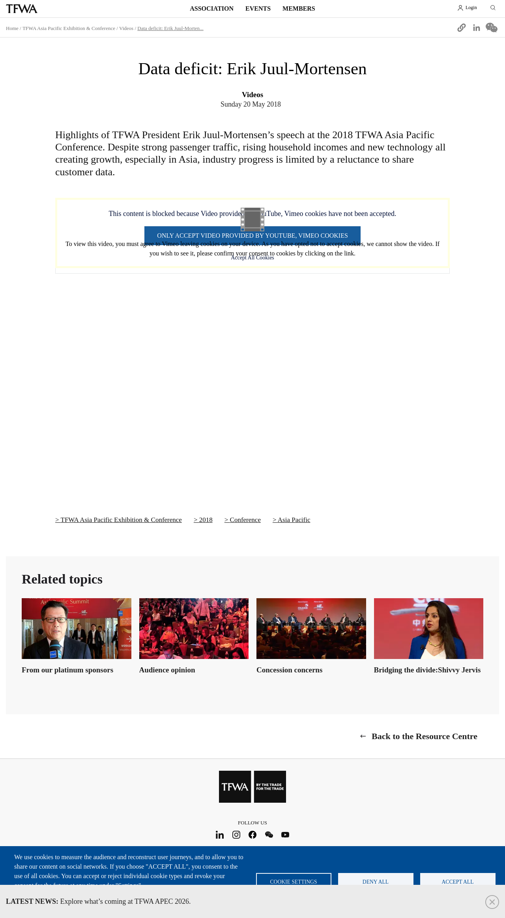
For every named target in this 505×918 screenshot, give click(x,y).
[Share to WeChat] (492, 28)
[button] (462, 28)
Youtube (285, 834)
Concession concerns (289, 670)
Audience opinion (167, 670)
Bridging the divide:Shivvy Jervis (427, 670)
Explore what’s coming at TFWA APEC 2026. (98, 901)
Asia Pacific (294, 520)
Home (12, 28)
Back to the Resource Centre (424, 736)
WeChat (269, 834)
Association (212, 8)
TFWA (21, 9)
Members (298, 8)
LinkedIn (220, 834)
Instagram (236, 834)
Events (258, 8)
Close (492, 902)
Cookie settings (293, 882)
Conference (245, 520)
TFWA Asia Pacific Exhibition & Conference (68, 28)
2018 (206, 520)
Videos (126, 28)
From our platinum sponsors (67, 670)
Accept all (458, 882)
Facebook (253, 834)
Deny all (376, 882)
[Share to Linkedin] (477, 28)
